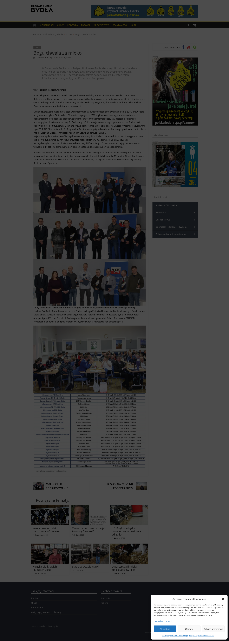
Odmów (189, 628)
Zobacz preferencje (213, 628)
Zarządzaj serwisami (163, 621)
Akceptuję (165, 628)
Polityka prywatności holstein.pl (175, 635)
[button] (223, 598)
